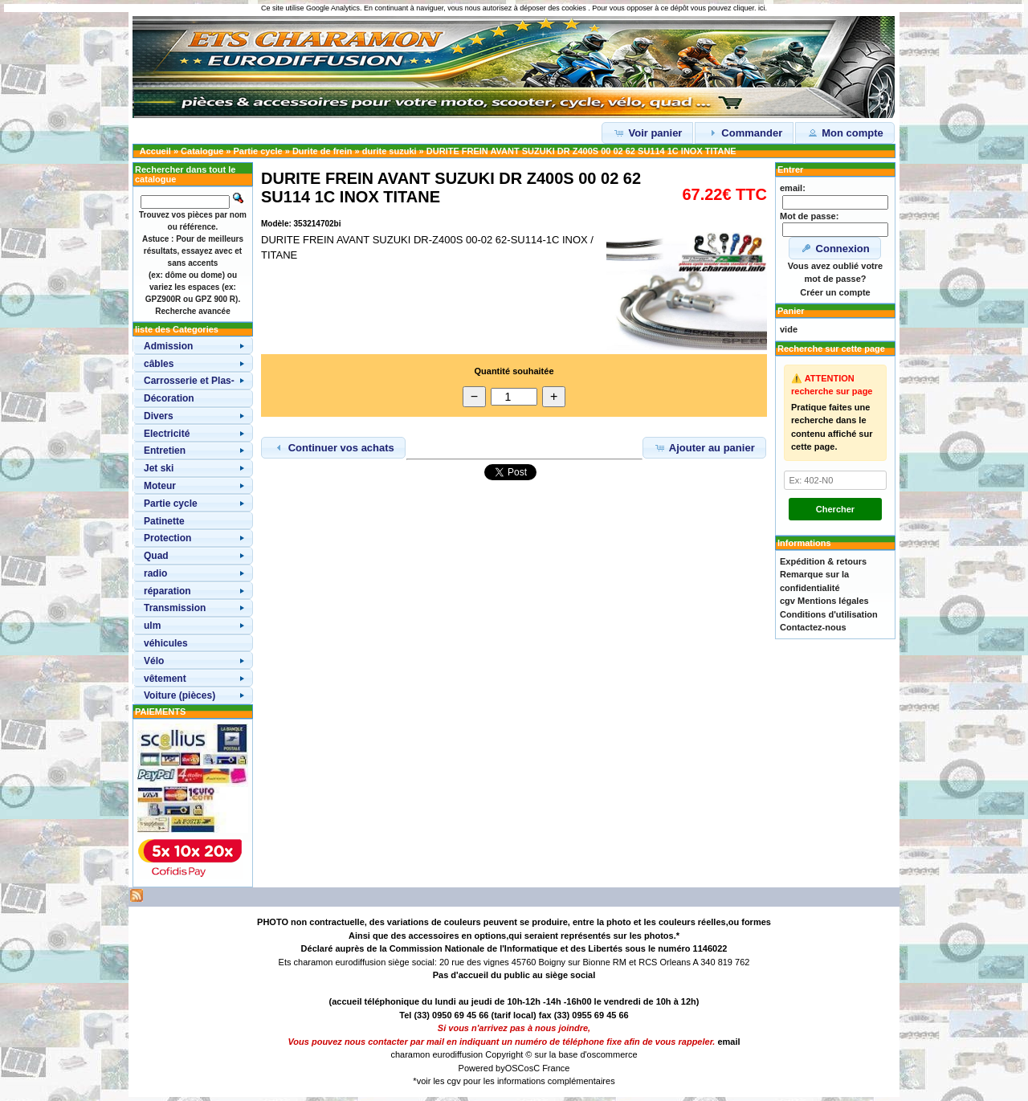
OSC (514, 1068)
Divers (158, 416)
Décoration (169, 398)
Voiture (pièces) (179, 695)
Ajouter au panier (704, 447)
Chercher (835, 509)
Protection (167, 538)
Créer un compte (835, 292)
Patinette (164, 521)
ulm (152, 625)
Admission (168, 346)
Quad (156, 555)
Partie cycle (258, 151)
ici (761, 8)
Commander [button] (744, 132)
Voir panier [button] (648, 132)
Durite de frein (322, 151)
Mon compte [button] (844, 132)
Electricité (167, 433)
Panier (791, 311)
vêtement (165, 678)
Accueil (155, 151)
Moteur (160, 485)
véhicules (166, 643)
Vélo (154, 661)
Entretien (165, 450)
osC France (547, 1068)
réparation (167, 591)
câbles (158, 363)
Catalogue (202, 151)
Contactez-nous (813, 627)
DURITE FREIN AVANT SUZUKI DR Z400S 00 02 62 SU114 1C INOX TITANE (581, 151)
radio (155, 573)
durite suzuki (389, 151)
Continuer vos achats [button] (333, 447)
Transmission (175, 608)
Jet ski (158, 468)
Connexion (835, 248)
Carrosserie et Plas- (189, 380)
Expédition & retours (823, 561)
